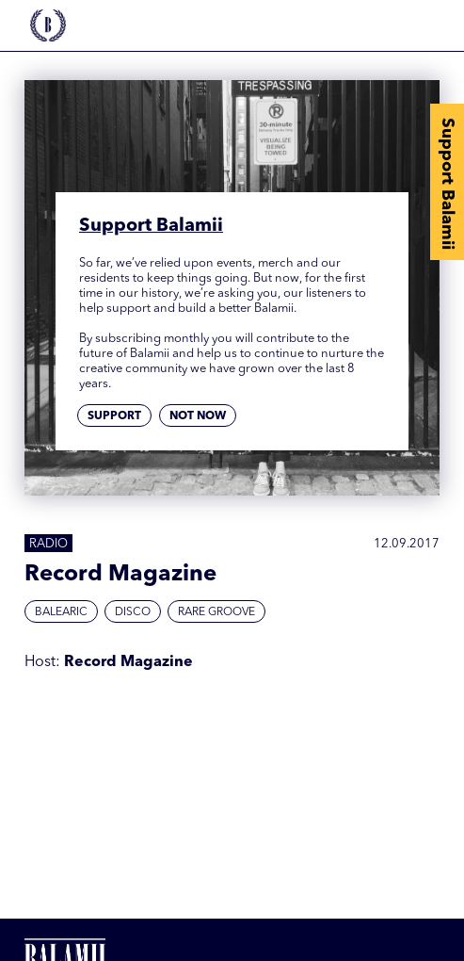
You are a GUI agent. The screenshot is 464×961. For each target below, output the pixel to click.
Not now (197, 416)
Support (114, 416)
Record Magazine (128, 662)
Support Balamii (447, 184)
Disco (133, 612)
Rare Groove (216, 612)
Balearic (61, 612)
